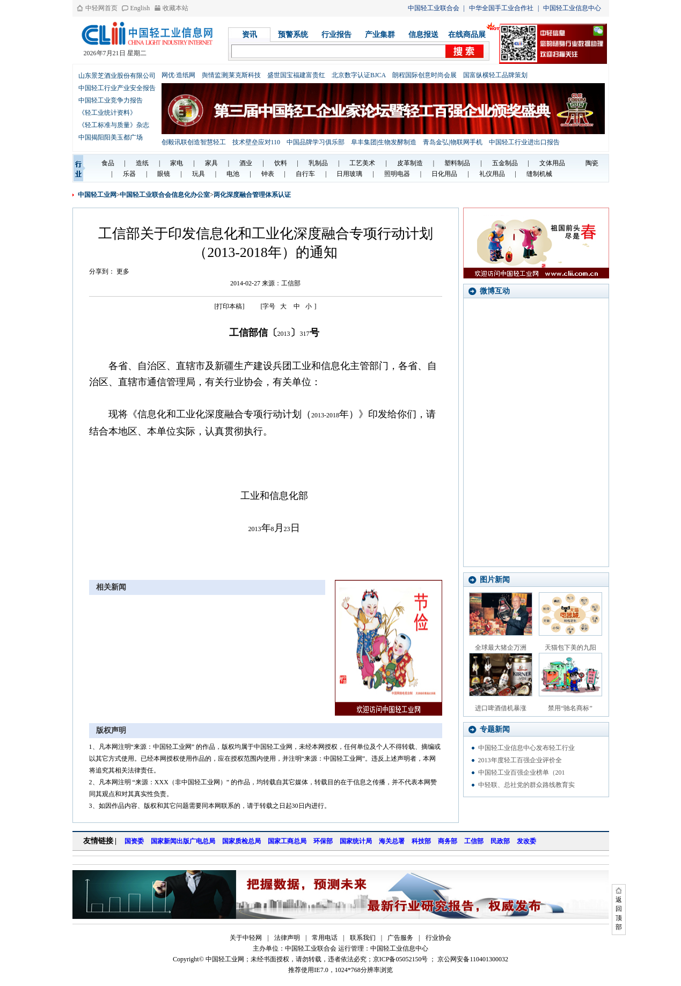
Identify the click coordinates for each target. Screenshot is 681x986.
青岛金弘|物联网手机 (452, 142)
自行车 (305, 174)
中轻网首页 (101, 8)
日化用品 (444, 174)
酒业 (245, 163)
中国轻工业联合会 (433, 8)
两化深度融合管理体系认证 (252, 194)
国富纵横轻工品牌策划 (495, 75)
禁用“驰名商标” (570, 708)
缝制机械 (539, 174)
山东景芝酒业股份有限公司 (117, 75)
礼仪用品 (492, 174)
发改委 (526, 841)
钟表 (267, 174)
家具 (211, 163)
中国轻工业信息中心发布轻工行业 (526, 748)
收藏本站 (175, 8)
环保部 (323, 841)
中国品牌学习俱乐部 (316, 142)
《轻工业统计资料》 (107, 112)
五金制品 (505, 163)
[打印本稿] (230, 306)
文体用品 (552, 163)
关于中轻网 (246, 937)
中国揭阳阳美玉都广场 (110, 137)
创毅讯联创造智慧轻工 (194, 142)
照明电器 (397, 174)
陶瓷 (591, 163)
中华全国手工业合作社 (501, 8)
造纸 (142, 163)
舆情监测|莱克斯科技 (231, 75)
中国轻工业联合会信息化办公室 (165, 194)
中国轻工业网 (97, 194)
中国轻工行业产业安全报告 (117, 88)
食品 (107, 163)
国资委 (134, 841)
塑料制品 (457, 163)
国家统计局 (356, 841)
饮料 (280, 163)
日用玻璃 (349, 174)
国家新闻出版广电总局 (183, 841)
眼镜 (163, 174)
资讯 (249, 35)
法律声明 (287, 937)
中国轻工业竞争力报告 (110, 100)
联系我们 (363, 937)
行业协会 (438, 937)
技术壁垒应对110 (256, 142)
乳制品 (318, 163)
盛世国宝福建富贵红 (296, 75)
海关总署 (392, 841)
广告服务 (400, 937)
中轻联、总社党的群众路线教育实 (526, 785)
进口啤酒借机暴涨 (500, 708)
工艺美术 (362, 163)
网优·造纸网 (178, 75)
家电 (176, 163)
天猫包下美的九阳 (570, 647)
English (140, 8)
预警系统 (293, 35)
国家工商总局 (287, 841)
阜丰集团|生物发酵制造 (383, 142)
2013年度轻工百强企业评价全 (520, 760)
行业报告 (336, 35)
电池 (232, 174)
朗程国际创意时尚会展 (424, 75)
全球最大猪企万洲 (500, 647)
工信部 (474, 841)
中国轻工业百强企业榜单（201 (521, 772)
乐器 (129, 174)
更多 (122, 271)
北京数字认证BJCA (359, 75)
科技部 (421, 841)
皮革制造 (410, 163)
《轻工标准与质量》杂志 (113, 125)
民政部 (500, 841)
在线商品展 (467, 35)
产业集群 (380, 35)
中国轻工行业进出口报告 (524, 142)
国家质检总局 (241, 841)
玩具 (198, 174)
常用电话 (325, 937)
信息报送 (423, 35)
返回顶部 (619, 913)
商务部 (447, 841)
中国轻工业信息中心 (572, 8)
